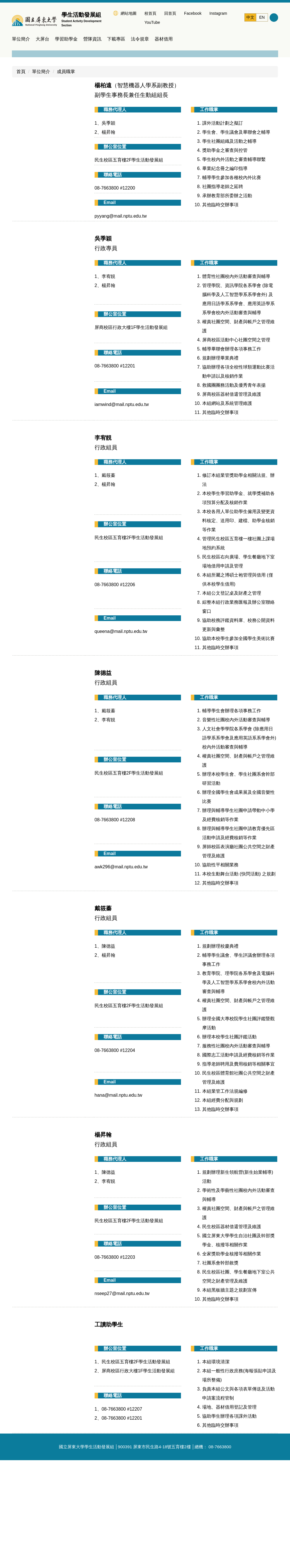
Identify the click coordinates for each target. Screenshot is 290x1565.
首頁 (20, 176)
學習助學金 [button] (66, 39)
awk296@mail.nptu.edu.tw (121, 971)
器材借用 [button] (164, 39)
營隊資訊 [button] (92, 39)
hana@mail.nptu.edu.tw (118, 1200)
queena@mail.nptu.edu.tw (121, 736)
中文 (250, 17)
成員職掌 (66, 176)
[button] (19, 104)
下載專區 (116, 39)
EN (262, 17)
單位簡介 (41, 176)
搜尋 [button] (274, 17)
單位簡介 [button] (21, 39)
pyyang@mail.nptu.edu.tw (121, 320)
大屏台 (42, 39)
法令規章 (140, 39)
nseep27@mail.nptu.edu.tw (122, 1398)
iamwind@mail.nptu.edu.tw (122, 509)
